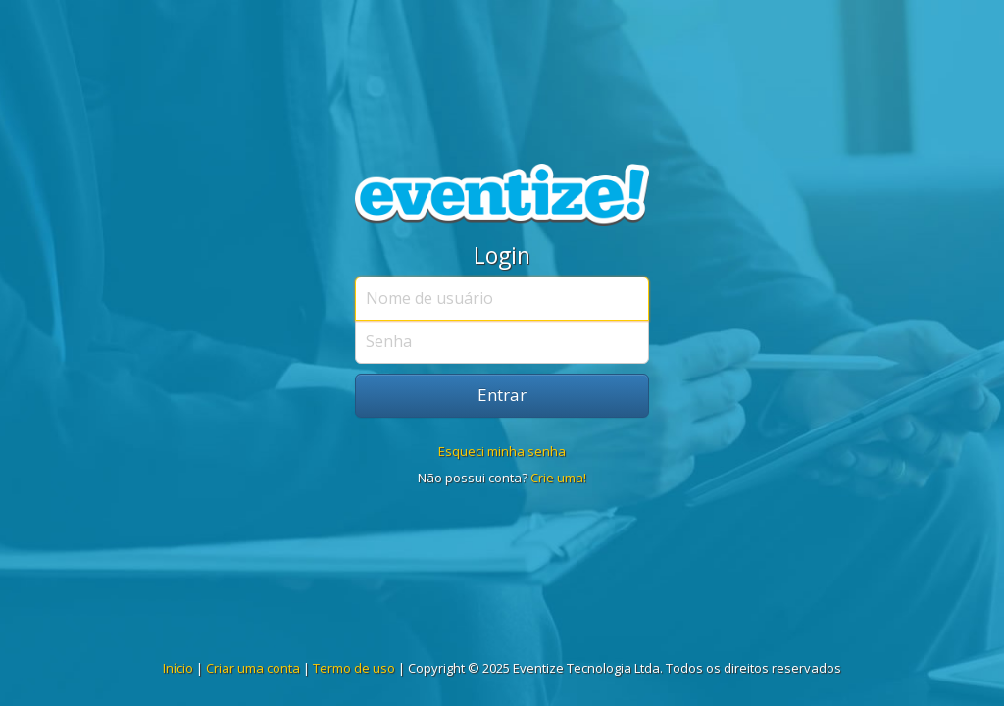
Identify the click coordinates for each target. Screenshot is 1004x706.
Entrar (502, 394)
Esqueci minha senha (502, 451)
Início (178, 668)
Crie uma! (558, 477)
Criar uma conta (253, 668)
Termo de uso (354, 668)
